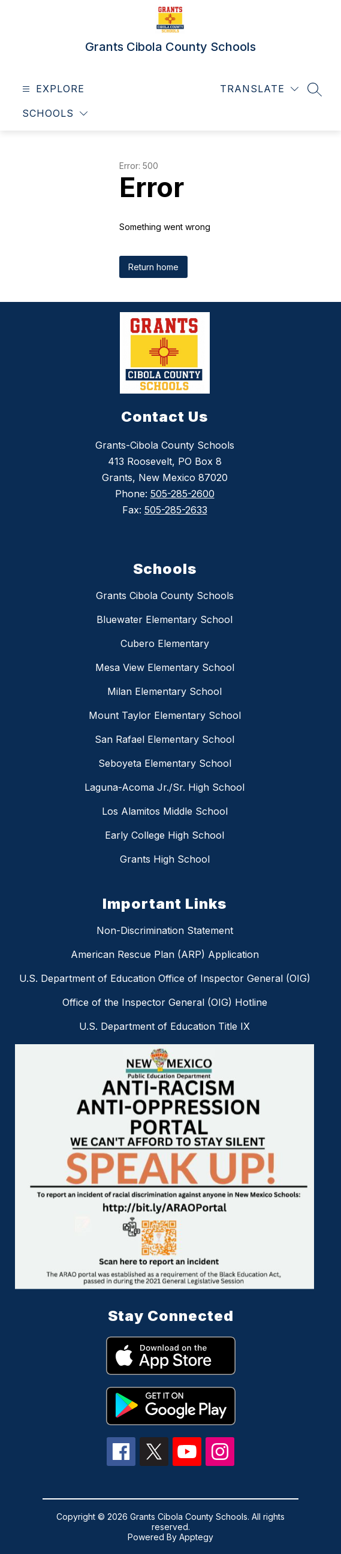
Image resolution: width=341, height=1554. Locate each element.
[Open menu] (52, 88)
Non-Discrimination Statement (164, 930)
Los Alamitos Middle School (165, 811)
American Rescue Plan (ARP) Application (165, 954)
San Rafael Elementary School (164, 739)
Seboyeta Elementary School (164, 763)
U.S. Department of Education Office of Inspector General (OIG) (164, 978)
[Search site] (314, 89)
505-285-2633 (175, 510)
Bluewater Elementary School (164, 619)
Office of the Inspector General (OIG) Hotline (164, 1002)
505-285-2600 (182, 494)
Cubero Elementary (164, 643)
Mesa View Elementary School (164, 667)
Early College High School (164, 835)
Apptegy (196, 1537)
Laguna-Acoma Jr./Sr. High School (165, 787)
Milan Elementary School (164, 691)
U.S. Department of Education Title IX (164, 1026)
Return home (153, 267)
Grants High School (165, 859)
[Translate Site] (259, 88)
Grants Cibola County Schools (165, 595)
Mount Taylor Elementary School (165, 715)
